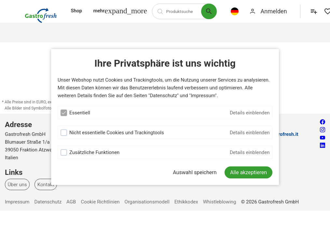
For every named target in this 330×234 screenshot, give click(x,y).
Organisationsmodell (147, 202)
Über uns (17, 184)
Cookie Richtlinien (100, 202)
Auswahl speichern (194, 172)
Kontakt (45, 184)
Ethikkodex (186, 202)
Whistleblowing (219, 202)
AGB (71, 202)
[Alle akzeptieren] (248, 172)
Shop (76, 11)
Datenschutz (48, 202)
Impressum (17, 202)
